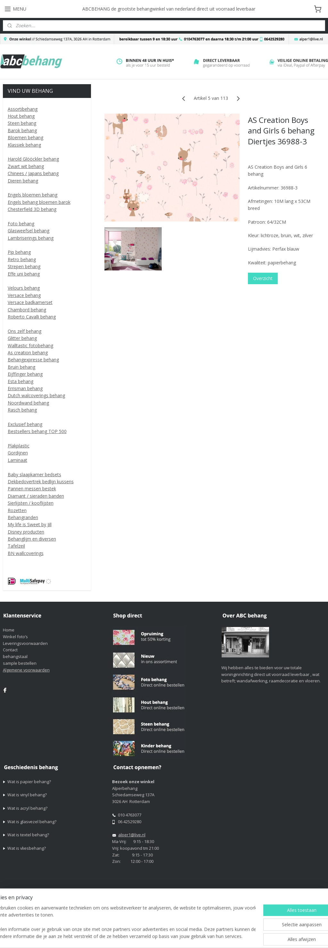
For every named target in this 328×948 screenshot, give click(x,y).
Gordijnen (18, 453)
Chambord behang (27, 310)
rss (213, 936)
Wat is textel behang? (28, 835)
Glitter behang (22, 338)
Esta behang (20, 381)
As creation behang (28, 352)
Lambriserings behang (30, 238)
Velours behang (24, 288)
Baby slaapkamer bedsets (34, 474)
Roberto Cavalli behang (32, 317)
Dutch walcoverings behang (36, 395)
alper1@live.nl (131, 835)
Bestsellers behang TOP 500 (37, 431)
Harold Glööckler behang (33, 159)
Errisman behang (25, 388)
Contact (10, 650)
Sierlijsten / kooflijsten (30, 503)
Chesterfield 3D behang (32, 209)
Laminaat (17, 460)
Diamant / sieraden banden (36, 496)
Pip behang (19, 252)
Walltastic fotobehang (30, 345)
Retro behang (22, 259)
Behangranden (23, 517)
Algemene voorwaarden (26, 670)
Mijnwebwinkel (294, 936)
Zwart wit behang (26, 166)
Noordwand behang (28, 403)
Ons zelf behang (24, 331)
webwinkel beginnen (238, 936)
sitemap (200, 936)
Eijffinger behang (25, 374)
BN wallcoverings (26, 553)
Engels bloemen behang (32, 195)
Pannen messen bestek (32, 489)
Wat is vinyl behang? (27, 795)
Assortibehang (22, 109)
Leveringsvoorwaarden (25, 643)
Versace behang (24, 295)
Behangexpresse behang (33, 360)
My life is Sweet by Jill (30, 524)
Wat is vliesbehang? (26, 848)
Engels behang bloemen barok (39, 202)
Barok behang (22, 130)
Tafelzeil (16, 546)
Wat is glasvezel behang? (31, 821)
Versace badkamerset (30, 302)
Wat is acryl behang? (27, 808)
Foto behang (21, 224)
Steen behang (22, 123)
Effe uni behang (24, 274)
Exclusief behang (25, 424)
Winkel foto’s (15, 636)
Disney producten (26, 532)
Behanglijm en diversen (32, 539)
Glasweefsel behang (28, 231)
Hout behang (21, 116)
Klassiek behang (24, 145)
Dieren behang (23, 181)
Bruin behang (21, 367)
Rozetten (17, 510)
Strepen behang (24, 266)
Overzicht (262, 279)
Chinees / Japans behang (33, 173)
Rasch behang (22, 410)
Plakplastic (18, 446)
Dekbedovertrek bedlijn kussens (41, 481)
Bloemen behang (25, 137)
